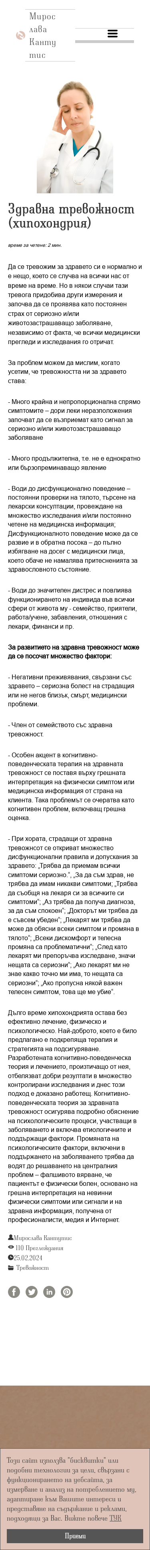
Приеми (75, 1536)
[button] (113, 34)
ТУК (116, 1517)
